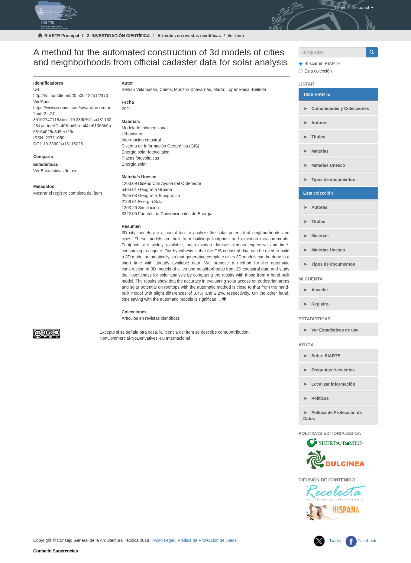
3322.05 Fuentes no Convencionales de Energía (166, 213)
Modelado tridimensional (144, 127)
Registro (320, 304)
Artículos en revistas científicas (189, 35)
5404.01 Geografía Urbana (146, 189)
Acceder (320, 289)
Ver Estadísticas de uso (55, 170)
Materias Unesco (328, 165)
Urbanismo (131, 133)
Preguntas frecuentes (333, 369)
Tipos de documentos (333, 179)
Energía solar (134, 164)
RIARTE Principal (61, 35)
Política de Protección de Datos (332, 415)
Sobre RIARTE (326, 355)
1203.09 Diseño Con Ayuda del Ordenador (161, 183)
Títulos (318, 136)
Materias (320, 151)
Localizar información (333, 384)
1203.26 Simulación (140, 207)
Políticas (320, 398)
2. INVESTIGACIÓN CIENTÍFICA (118, 35)
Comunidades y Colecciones (340, 108)
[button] (364, 7)
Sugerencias (65, 550)
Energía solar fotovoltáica (145, 152)
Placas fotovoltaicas (140, 158)
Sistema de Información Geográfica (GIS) (160, 146)
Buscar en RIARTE (319, 63)
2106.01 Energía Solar (142, 201)
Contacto (42, 550)
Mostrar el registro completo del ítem (67, 193)
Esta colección (315, 71)
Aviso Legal (163, 540)
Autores (320, 122)
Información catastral (141, 140)
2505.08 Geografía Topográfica (150, 195)
